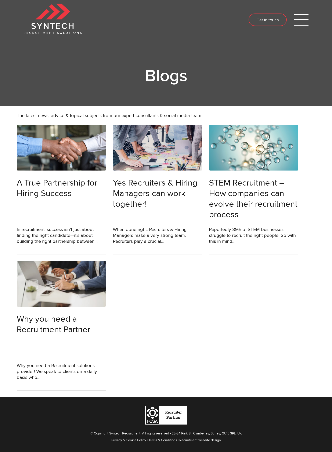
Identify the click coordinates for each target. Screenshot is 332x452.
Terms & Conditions (162, 440)
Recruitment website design (200, 440)
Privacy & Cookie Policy (128, 440)
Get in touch (267, 20)
